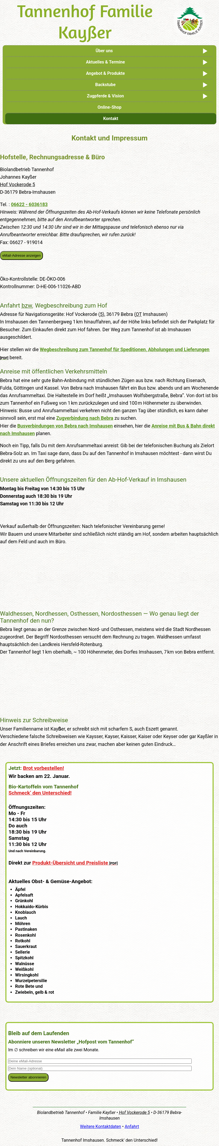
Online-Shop (109, 107)
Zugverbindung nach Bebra (85, 418)
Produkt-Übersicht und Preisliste (70, 863)
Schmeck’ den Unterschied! (40, 793)
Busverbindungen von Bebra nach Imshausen (65, 426)
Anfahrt (132, 1126)
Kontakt (110, 118)
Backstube (105, 84)
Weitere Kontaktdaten (100, 1126)
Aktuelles (105, 62)
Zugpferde (105, 95)
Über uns (104, 50)
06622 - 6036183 (29, 204)
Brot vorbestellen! (43, 768)
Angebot (105, 73)
